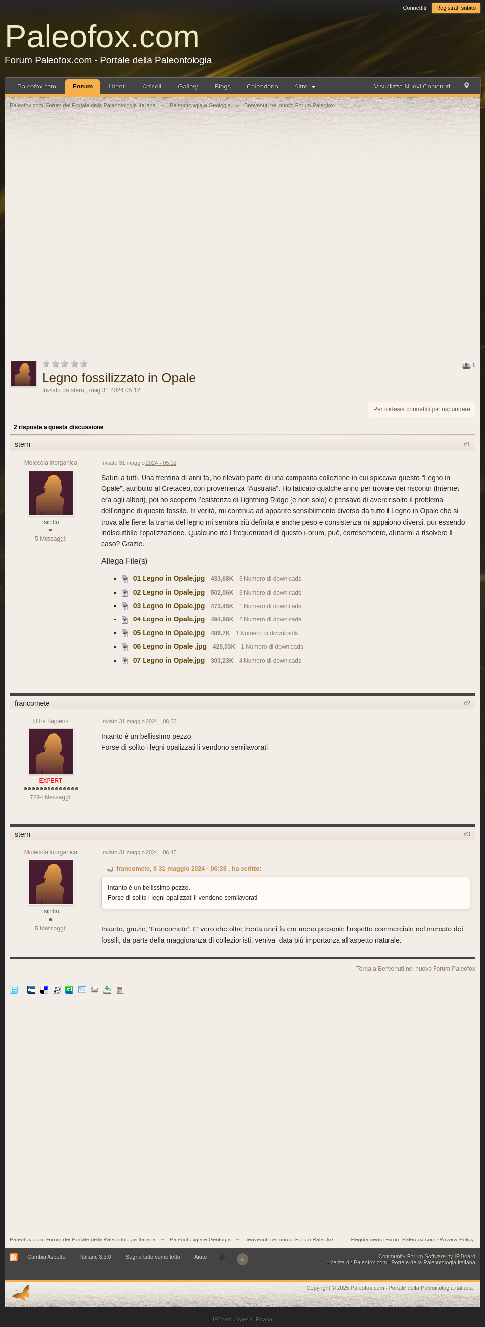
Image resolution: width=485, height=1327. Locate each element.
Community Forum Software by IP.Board (426, 1256)
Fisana (264, 1319)
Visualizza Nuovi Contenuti (412, 86)
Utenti (117, 86)
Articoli (151, 86)
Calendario (262, 86)
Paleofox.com (102, 36)
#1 (467, 444)
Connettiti (414, 8)
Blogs (222, 86)
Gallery (188, 86)
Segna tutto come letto (153, 1257)
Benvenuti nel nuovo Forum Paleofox (289, 1239)
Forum (83, 86)
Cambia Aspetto (46, 1257)
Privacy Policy (457, 1239)
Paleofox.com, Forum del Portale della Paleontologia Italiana (83, 1239)
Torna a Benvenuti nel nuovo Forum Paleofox (415, 968)
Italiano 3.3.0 (95, 1257)
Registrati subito (456, 8)
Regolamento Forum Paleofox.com (393, 1239)
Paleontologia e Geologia (200, 1239)
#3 (467, 834)
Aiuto (201, 1257)
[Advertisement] (123, 240)
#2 (467, 703)
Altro (306, 86)
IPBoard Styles (231, 1319)
